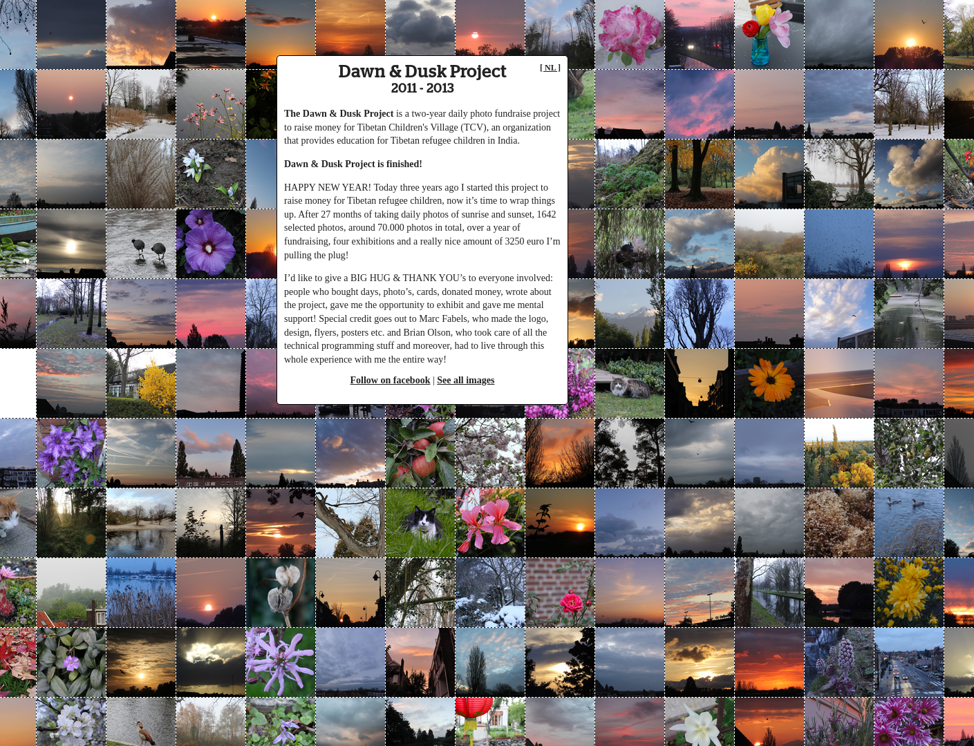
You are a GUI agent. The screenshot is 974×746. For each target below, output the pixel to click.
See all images (465, 380)
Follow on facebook (390, 380)
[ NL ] (550, 68)
